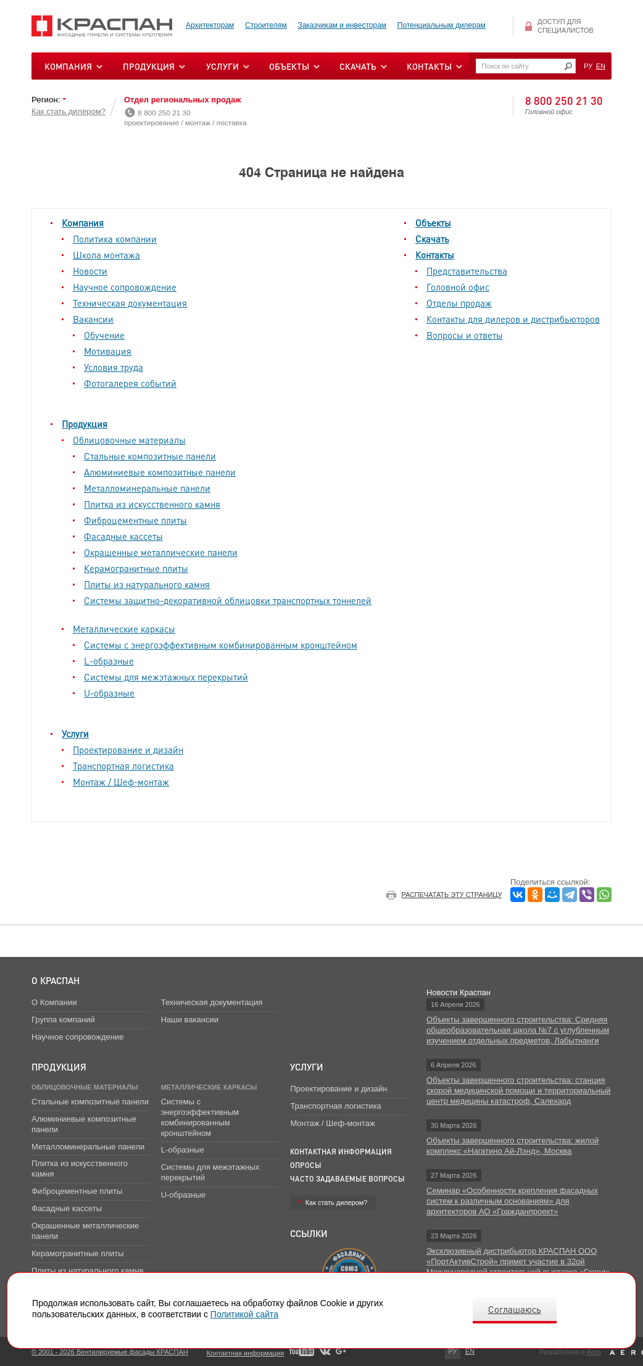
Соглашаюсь (514, 1309)
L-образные (109, 661)
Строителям (266, 25)
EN (600, 66)
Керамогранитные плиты (136, 568)
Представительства (466, 271)
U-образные (109, 693)
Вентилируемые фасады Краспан (102, 26)
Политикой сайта (244, 1314)
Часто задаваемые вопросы (347, 1178)
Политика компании (115, 239)
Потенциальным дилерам (441, 25)
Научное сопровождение (124, 287)
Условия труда (113, 367)
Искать (568, 66)
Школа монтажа (106, 255)
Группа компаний (63, 1019)
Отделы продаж (459, 303)
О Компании (54, 1002)
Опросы (306, 1165)
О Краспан (55, 980)
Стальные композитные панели (150, 456)
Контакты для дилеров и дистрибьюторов (513, 319)
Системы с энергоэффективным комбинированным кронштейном (220, 645)
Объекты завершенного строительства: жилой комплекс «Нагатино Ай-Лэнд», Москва (512, 1146)
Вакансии (93, 319)
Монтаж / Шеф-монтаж (121, 782)
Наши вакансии (189, 1019)
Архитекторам (210, 25)
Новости (90, 271)
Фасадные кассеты (123, 536)
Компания (83, 223)
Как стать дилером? (68, 111)
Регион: (46, 99)
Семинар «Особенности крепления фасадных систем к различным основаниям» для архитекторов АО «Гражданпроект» (512, 1201)
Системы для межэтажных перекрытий (166, 677)
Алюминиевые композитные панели (160, 472)
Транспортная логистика (123, 766)
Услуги (75, 733)
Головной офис (457, 287)
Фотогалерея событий (130, 383)
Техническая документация (130, 303)
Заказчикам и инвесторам (341, 25)
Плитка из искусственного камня (152, 504)
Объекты (433, 223)
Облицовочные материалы (129, 440)
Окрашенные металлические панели (161, 552)
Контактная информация (341, 1151)
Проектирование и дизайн (128, 749)
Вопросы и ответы (464, 335)
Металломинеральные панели (147, 488)
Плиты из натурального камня (147, 584)
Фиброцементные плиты (135, 520)
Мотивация (107, 351)
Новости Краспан (458, 992)
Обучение (104, 335)
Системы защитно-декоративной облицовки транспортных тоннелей (227, 600)
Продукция (149, 66)
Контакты (434, 255)
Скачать (432, 239)
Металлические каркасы (124, 629)
